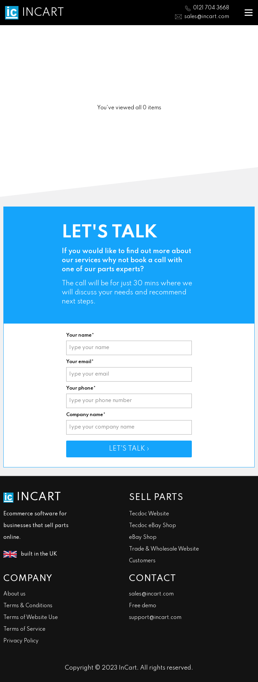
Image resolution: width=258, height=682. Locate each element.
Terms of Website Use (30, 617)
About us (14, 594)
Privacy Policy (21, 641)
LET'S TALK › (129, 449)
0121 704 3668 (211, 8)
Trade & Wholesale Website (164, 549)
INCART (43, 12)
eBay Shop (143, 537)
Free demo (142, 606)
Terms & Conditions (27, 606)
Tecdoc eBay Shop (152, 525)
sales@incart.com (206, 16)
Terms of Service (24, 629)
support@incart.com (155, 617)
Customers (142, 561)
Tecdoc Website (149, 514)
